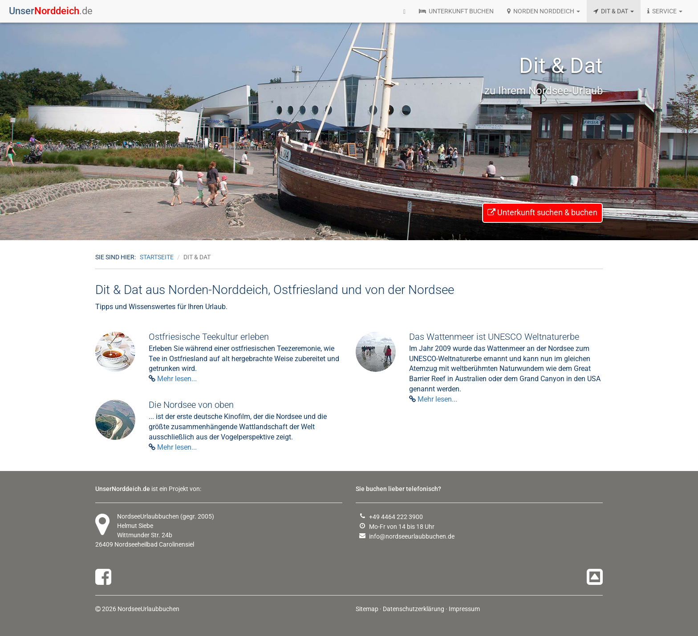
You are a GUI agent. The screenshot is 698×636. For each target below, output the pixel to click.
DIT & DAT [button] (613, 11)
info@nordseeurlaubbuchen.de (412, 536)
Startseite (157, 257)
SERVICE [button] (664, 11)
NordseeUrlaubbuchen (148, 516)
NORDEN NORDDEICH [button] (543, 11)
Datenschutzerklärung (413, 608)
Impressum (464, 608)
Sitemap (367, 608)
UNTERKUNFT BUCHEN (456, 11)
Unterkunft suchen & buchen (542, 212)
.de (51, 10)
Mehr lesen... (177, 378)
